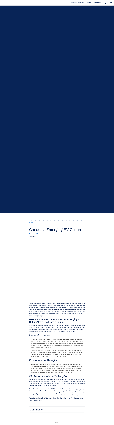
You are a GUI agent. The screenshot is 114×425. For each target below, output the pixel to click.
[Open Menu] (106, 3)
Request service (77, 2)
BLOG (31, 223)
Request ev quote (94, 2)
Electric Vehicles (34, 234)
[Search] (111, 3)
